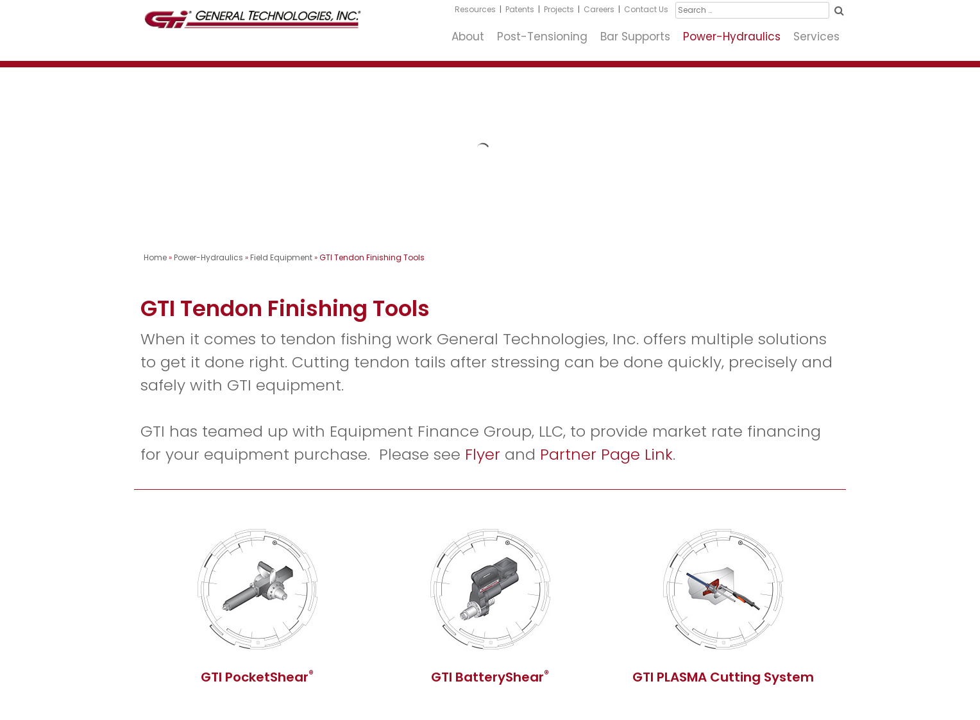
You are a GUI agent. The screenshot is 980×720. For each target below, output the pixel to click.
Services (816, 36)
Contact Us (646, 9)
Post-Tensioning (542, 36)
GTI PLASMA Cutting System (723, 677)
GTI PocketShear (257, 677)
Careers (599, 9)
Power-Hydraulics (732, 36)
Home (155, 257)
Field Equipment (281, 257)
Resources (475, 9)
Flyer (482, 454)
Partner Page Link (606, 454)
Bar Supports (635, 36)
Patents (519, 9)
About (468, 36)
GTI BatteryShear (490, 677)
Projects (559, 9)
